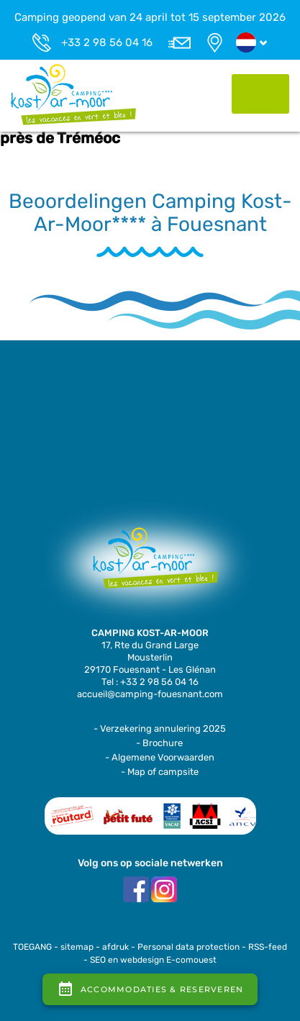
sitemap (77, 947)
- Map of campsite (160, 771)
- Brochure (159, 743)
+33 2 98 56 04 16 (107, 42)
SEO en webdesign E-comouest (153, 960)
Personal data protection (188, 947)
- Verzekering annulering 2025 (160, 728)
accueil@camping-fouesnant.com (150, 694)
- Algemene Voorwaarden (159, 757)
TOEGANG (32, 947)
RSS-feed (267, 947)
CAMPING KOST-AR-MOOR (150, 632)
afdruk (115, 947)
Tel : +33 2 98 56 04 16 (150, 681)
